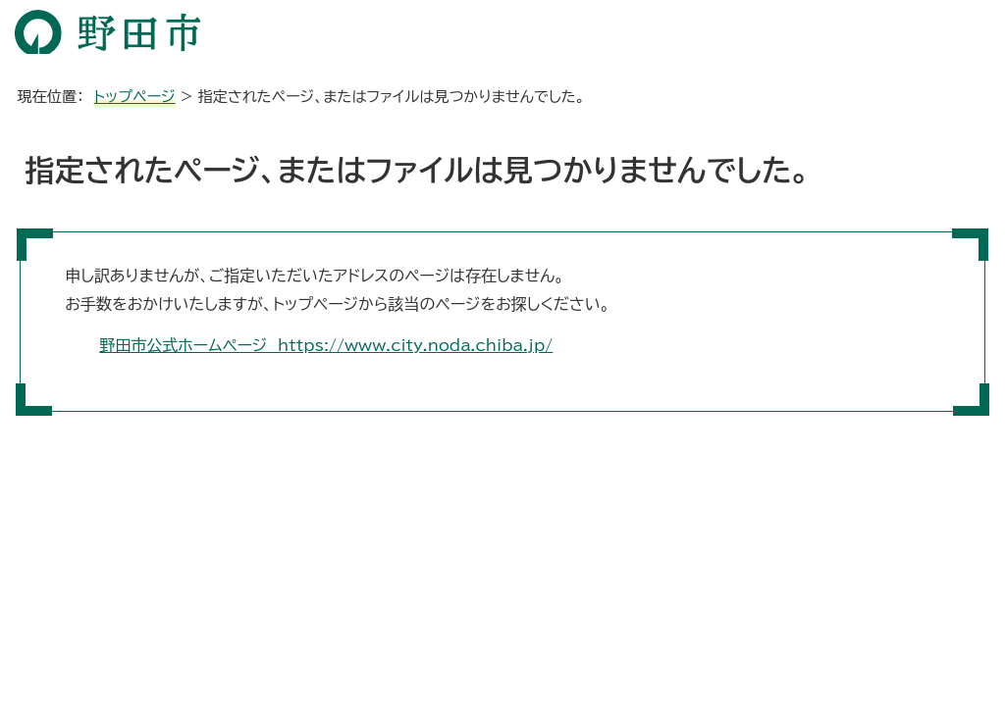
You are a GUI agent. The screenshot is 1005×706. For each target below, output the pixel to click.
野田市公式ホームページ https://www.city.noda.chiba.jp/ (326, 345)
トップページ (135, 96)
